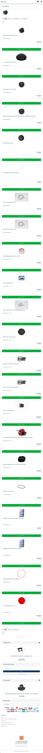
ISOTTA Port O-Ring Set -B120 (9, 202)
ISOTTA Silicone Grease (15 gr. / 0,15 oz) (11, 256)
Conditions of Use (4, 726)
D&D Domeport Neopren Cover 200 (10, 35)
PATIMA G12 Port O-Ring (8, 491)
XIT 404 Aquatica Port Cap (8, 605)
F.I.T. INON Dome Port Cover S (9, 62)
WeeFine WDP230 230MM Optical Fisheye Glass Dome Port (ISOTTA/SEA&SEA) (21, 693)
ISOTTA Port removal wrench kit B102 (11, 363)
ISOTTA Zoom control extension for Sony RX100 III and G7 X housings (17, 437)
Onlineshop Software (17, 751)
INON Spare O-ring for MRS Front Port (11, 172)
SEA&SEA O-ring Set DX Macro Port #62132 (12, 548)
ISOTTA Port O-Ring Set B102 (9, 229)
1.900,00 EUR (21, 696)
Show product (21, 374)
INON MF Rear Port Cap (8, 143)
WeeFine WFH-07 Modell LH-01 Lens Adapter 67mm (21, 656)
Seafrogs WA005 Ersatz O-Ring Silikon (11, 578)
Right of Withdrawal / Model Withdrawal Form (9, 724)
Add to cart (21, 49)
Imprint (2, 717)
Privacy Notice (3, 720)
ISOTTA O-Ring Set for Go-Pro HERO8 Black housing (14, 310)
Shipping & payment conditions (6, 722)
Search (21, 671)
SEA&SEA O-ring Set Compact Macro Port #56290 (13, 518)
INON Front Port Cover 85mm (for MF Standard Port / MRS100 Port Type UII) (19, 116)
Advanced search (21, 674)
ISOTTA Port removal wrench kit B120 (11, 387)
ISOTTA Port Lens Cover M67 (9, 336)
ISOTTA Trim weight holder (8, 410)
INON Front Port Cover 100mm (9, 89)
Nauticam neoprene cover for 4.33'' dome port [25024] (14, 464)
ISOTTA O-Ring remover (8, 283)
